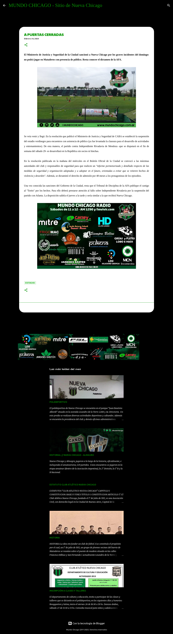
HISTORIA (55, 537)
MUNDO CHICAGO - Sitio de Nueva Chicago (55, 5)
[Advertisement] (74, 324)
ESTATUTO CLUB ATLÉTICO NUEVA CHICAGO (73, 484)
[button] (26, 45)
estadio (30, 283)
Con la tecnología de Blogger (86, 623)
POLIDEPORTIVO (58, 402)
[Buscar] (169, 5)
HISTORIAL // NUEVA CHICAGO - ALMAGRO (72, 455)
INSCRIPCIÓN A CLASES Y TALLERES (68, 590)
